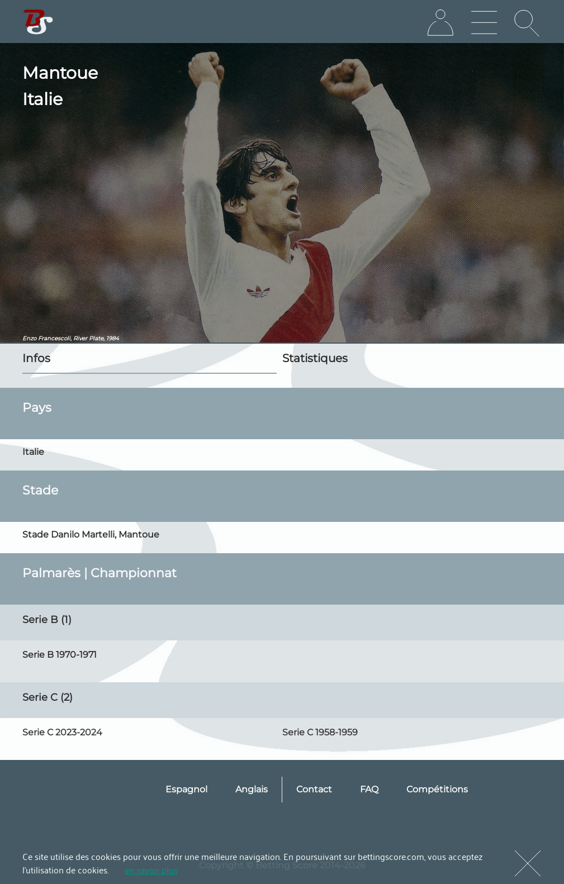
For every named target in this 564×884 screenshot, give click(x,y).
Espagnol (186, 789)
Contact (314, 789)
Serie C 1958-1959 (320, 732)
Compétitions (437, 789)
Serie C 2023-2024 (62, 732)
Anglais (251, 789)
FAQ (369, 789)
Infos (36, 358)
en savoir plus (151, 869)
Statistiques (315, 358)
